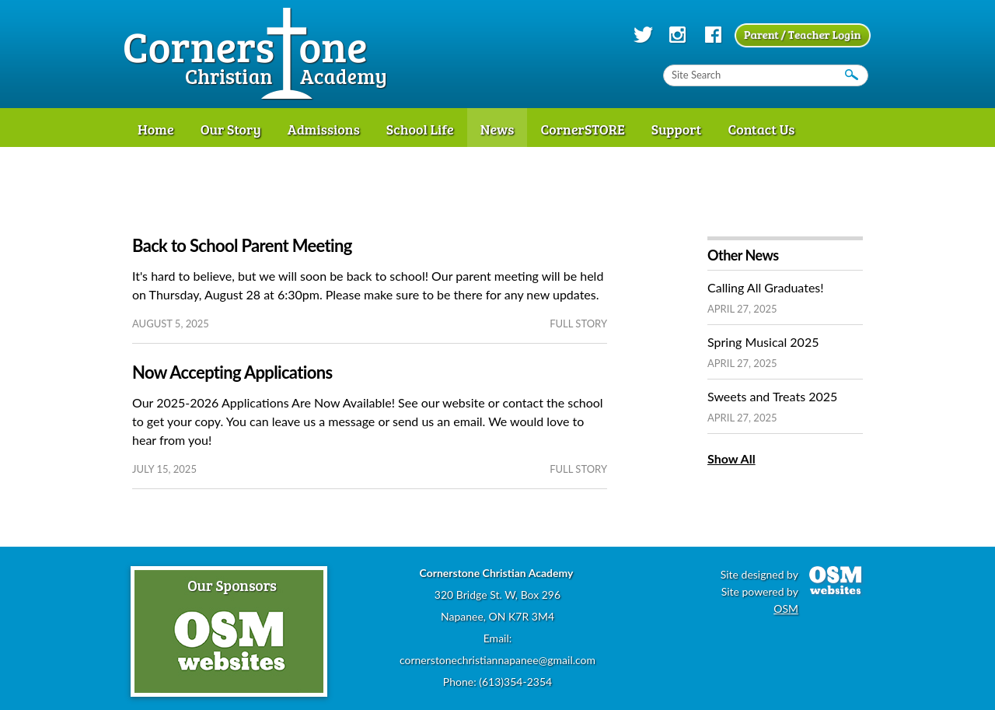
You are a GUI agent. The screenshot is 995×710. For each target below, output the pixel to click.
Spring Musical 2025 (763, 341)
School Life (420, 129)
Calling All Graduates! (765, 287)
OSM (785, 608)
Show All (731, 458)
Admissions (324, 129)
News (497, 129)
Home (156, 129)
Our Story (231, 129)
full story (578, 323)
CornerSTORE (582, 129)
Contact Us (761, 129)
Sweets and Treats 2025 (772, 396)
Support (676, 129)
